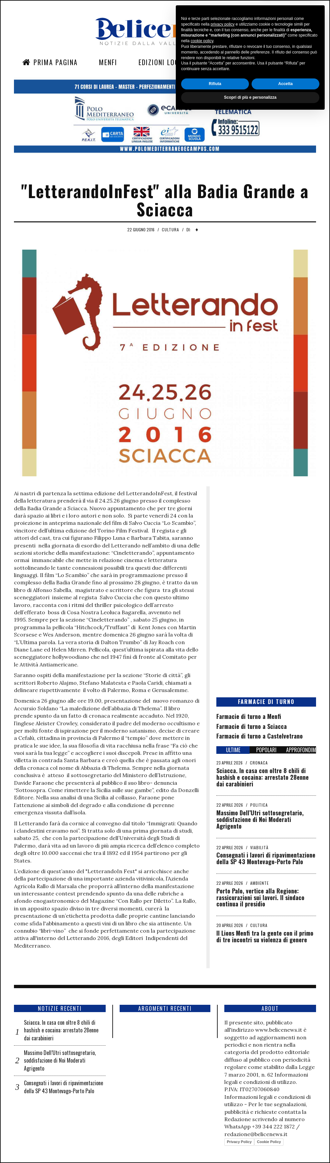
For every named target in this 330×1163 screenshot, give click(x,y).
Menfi (108, 62)
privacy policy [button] (223, 1072)
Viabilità (259, 847)
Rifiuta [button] (215, 1131)
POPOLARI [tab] (266, 750)
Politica (259, 805)
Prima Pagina (50, 62)
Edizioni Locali (163, 62)
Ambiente (259, 883)
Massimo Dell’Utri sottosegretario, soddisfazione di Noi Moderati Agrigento (260, 819)
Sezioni (222, 62)
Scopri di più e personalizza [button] (250, 1145)
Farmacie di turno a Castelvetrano (259, 736)
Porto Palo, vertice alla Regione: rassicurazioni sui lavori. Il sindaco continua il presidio (260, 897)
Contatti (270, 62)
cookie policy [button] (202, 1089)
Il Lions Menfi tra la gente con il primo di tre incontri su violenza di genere (264, 936)
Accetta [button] (285, 1131)
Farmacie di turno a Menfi (248, 716)
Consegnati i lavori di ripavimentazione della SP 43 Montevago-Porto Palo (265, 858)
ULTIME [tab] (233, 750)
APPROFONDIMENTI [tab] (301, 750)
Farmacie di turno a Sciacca (251, 726)
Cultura (170, 229)
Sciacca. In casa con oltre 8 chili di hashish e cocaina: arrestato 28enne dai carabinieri (262, 777)
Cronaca (259, 762)
